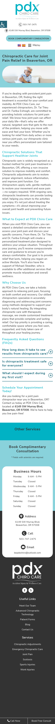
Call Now (13, 721)
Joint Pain (28, 654)
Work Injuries (27, 669)
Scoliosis (27, 659)
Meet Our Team (27, 605)
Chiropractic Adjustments (27, 644)
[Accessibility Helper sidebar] (3, 24)
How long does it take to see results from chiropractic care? (25, 352)
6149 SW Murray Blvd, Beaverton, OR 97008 (29, 30)
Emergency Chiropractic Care (27, 649)
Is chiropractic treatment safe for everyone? (24, 363)
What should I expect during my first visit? (23, 375)
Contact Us (27, 629)
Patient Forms (27, 619)
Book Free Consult (41, 721)
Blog (27, 624)
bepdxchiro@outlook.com (27, 552)
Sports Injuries (27, 664)
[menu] (34, 45)
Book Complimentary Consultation (28, 38)
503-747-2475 (30, 24)
